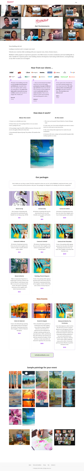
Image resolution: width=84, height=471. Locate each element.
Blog (76, 2)
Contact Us (53, 465)
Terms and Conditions (37, 465)
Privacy (44, 465)
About (30, 465)
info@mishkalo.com (42, 355)
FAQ (48, 465)
